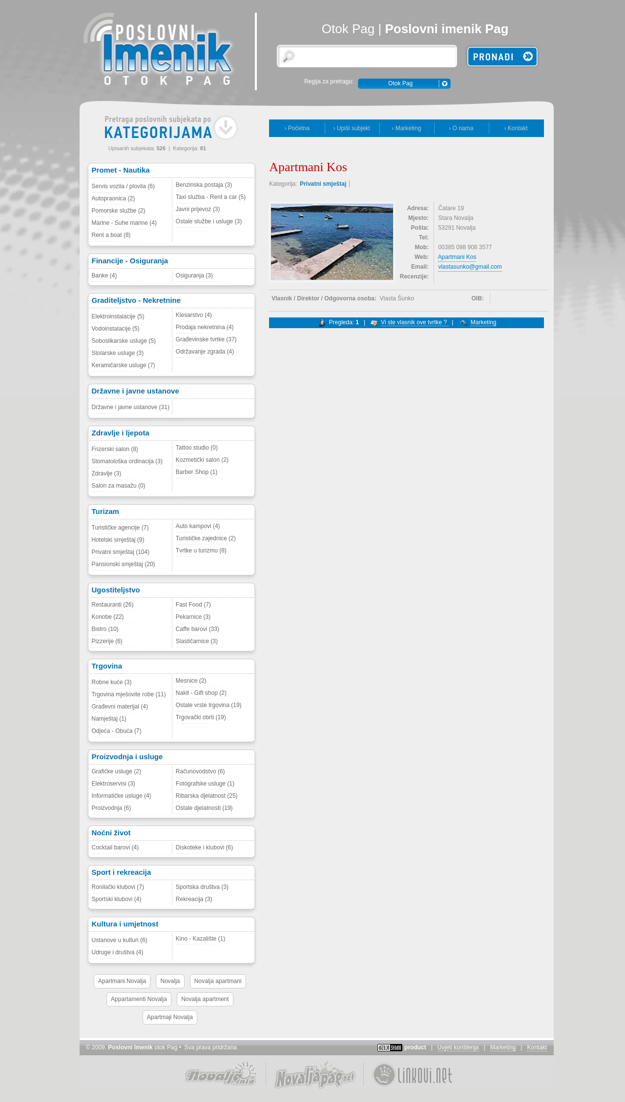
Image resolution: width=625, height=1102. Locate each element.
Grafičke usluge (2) (116, 771)
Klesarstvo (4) (194, 315)
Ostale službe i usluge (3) (209, 221)
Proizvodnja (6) (111, 808)
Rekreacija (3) (194, 899)
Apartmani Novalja (122, 981)
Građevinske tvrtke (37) (206, 339)
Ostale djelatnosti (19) (204, 808)
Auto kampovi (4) (198, 526)
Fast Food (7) (193, 604)
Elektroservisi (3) (113, 783)
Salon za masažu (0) (119, 485)
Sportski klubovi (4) (117, 899)
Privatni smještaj (323, 183)
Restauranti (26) (113, 604)
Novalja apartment (205, 999)
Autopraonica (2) (113, 198)
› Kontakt (515, 128)
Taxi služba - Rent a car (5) (211, 197)
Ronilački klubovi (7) (118, 887)
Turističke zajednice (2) (206, 538)
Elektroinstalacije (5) (118, 316)
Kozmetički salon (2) (202, 459)
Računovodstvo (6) (200, 771)
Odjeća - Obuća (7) (117, 731)
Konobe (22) (108, 616)
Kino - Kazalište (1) (200, 938)
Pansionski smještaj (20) (123, 564)
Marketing (484, 322)
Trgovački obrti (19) (201, 717)
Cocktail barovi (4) (115, 847)
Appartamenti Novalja (139, 999)
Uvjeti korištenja (458, 1047)
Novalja (170, 981)
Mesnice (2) (191, 680)
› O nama (461, 128)
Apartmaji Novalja (170, 1017)
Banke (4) (104, 275)
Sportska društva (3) (202, 887)
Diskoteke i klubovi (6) (204, 847)
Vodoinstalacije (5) (116, 328)
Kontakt (537, 1047)
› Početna (297, 128)
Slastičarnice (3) (197, 641)
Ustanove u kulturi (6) (119, 940)
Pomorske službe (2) (119, 210)
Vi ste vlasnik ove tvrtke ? (415, 322)
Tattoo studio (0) (197, 447)
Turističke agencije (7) (120, 527)
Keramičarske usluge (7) (123, 365)
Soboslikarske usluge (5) (124, 340)
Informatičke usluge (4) (121, 795)
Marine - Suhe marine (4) (124, 222)
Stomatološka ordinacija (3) (127, 461)
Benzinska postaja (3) (204, 184)
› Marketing (406, 128)
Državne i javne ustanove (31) (130, 407)
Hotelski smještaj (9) (118, 539)
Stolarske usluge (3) (118, 353)
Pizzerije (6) (107, 641)
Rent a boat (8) (111, 235)
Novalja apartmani (218, 981)
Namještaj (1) (109, 718)
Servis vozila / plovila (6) (123, 186)
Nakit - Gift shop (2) (201, 692)
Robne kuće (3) (112, 682)
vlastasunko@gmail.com (469, 266)
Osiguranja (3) (194, 275)
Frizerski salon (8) (115, 449)
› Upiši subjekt (351, 128)
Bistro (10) (105, 629)
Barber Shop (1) (196, 472)
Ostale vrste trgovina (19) (209, 705)
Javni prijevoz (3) (198, 209)
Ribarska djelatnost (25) (207, 795)
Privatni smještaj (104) (121, 552)
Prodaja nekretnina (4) (205, 327)
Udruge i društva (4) (118, 952)
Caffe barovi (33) (197, 629)
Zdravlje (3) (107, 473)
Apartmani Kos (457, 257)
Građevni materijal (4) (120, 706)
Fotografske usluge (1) (205, 783)
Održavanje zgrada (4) (205, 351)
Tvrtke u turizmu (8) (201, 550)
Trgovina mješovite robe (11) (129, 694)
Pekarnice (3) (193, 616)
